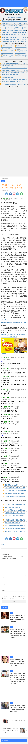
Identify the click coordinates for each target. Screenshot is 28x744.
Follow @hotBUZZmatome (14, 17)
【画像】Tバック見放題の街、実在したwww (12, 25)
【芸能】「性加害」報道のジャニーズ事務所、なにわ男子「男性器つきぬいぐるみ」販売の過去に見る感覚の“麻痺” (17, 633)
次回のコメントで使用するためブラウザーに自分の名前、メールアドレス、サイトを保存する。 (13, 597)
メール (3, 584)
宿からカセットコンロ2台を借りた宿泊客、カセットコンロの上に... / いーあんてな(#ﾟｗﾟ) (21, 47)
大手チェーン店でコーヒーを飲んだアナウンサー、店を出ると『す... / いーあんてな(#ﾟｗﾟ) (21, 57)
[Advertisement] (14, 648)
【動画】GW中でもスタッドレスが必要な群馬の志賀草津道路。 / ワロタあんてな (7, 47)
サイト (3, 590)
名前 (3, 578)
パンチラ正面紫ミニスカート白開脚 (15, 490)
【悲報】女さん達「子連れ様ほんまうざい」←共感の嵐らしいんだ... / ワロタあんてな (7, 56)
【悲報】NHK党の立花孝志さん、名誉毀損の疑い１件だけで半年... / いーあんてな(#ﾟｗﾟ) (21, 52)
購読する (5, 740)
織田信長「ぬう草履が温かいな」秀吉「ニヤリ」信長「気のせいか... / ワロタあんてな (7, 52)
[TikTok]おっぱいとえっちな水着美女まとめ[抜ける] (14, 28)
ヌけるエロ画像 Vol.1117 (7, 65)
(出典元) (3, 353)
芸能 (3, 544)
